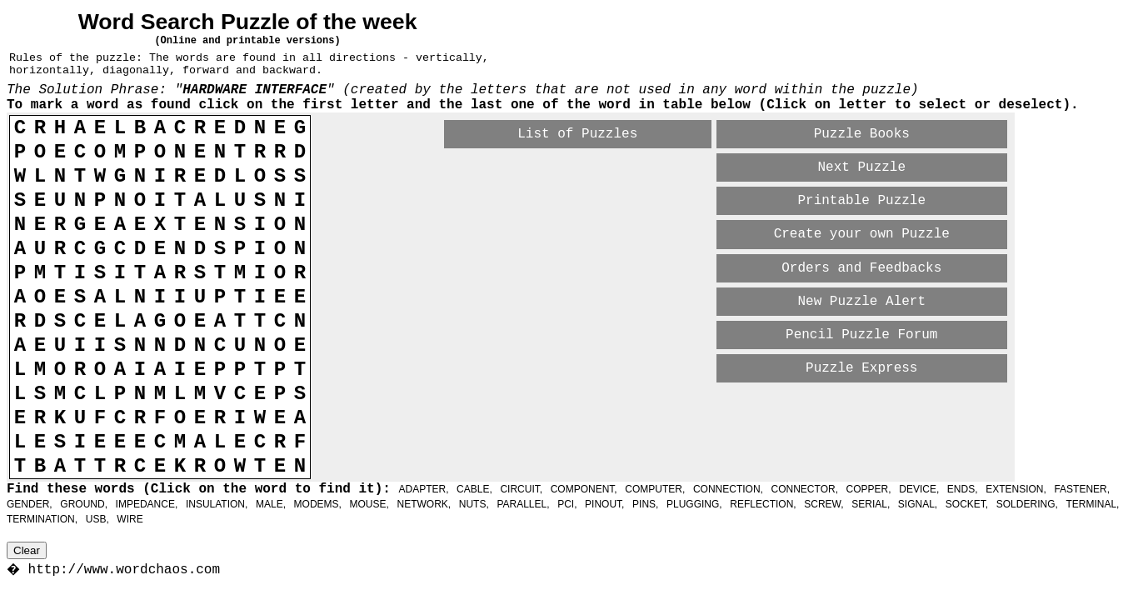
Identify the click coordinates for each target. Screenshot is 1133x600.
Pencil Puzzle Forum (861, 335)
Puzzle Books (862, 134)
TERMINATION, (42, 519)
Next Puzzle (861, 167)
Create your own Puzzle (862, 234)
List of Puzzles (577, 134)
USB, (97, 519)
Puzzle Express (861, 368)
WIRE (129, 519)
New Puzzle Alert (861, 301)
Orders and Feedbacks (861, 268)
